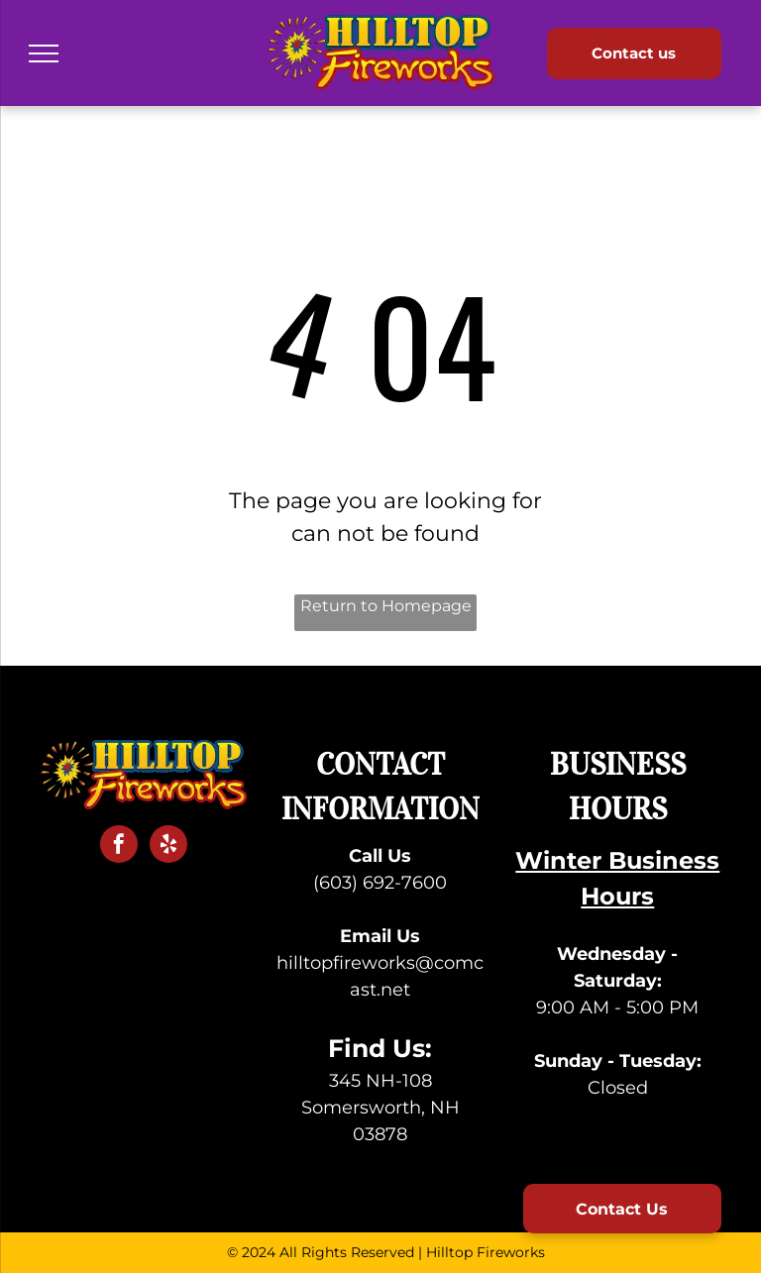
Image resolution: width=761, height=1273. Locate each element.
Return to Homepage (386, 605)
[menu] (43, 53)
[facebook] (119, 846)
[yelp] (168, 846)
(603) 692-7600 (380, 883)
